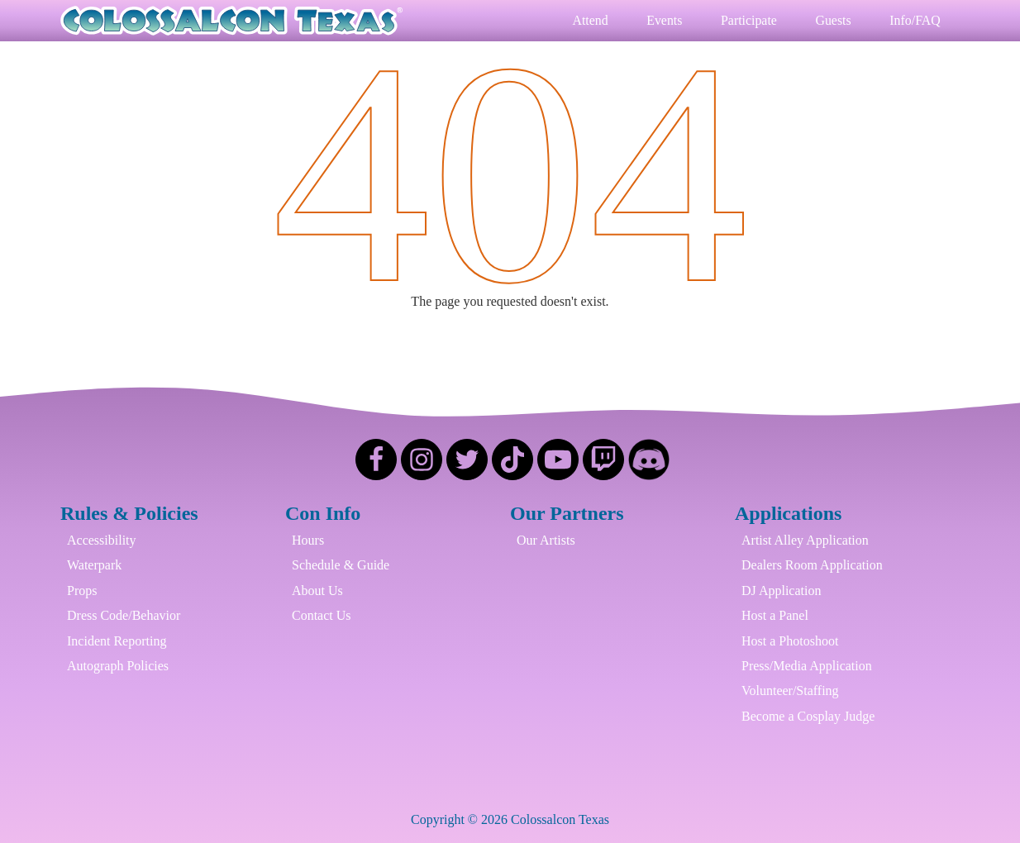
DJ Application (781, 590)
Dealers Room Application (812, 566)
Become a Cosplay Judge (808, 716)
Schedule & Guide (340, 566)
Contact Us (321, 616)
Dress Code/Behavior (123, 616)
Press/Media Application (806, 666)
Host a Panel (774, 616)
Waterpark (94, 566)
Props (82, 590)
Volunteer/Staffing (790, 691)
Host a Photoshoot (789, 641)
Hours (308, 540)
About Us (317, 590)
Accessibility (101, 540)
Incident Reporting (116, 641)
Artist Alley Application (805, 540)
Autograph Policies (118, 666)
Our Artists (546, 540)
